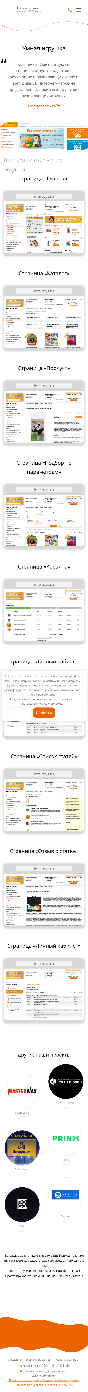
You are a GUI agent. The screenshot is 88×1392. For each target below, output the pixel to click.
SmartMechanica (10, 10)
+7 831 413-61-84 (54, 1365)
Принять (44, 712)
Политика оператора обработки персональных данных (44, 1380)
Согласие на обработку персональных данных (44, 1385)
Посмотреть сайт (44, 106)
